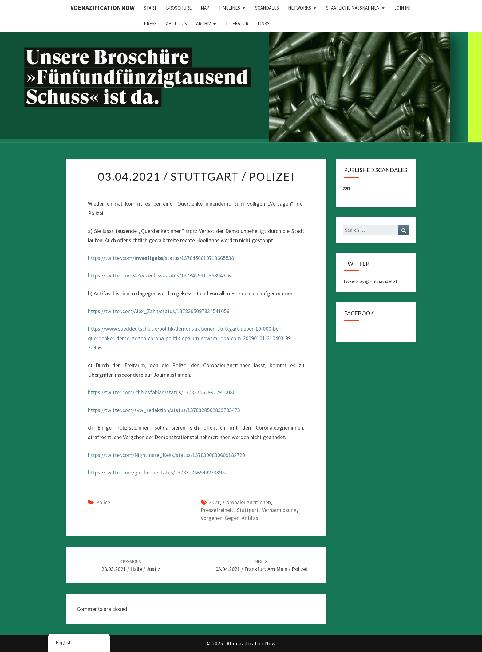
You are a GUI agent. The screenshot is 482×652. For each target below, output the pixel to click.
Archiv (203, 23)
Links (264, 23)
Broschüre (179, 8)
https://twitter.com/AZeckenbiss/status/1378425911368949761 (161, 275)
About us (176, 23)
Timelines (229, 8)
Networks (299, 8)
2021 (214, 502)
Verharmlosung (279, 509)
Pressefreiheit (217, 509)
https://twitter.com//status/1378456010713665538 (161, 257)
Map (205, 8)
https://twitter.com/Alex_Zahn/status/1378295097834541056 (158, 311)
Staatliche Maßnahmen (353, 8)
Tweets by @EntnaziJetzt (370, 281)
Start (150, 8)
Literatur (237, 23)
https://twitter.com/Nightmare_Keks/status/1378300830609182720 (166, 454)
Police (103, 502)
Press (150, 23)
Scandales (267, 8)
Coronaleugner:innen (247, 502)
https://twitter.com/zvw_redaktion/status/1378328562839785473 (164, 410)
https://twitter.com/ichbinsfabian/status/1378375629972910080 (161, 392)
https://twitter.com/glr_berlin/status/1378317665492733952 (157, 472)
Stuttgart (248, 509)
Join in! (402, 8)
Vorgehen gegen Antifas (229, 517)
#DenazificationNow (102, 7)
